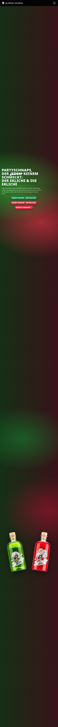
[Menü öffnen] (54, 3)
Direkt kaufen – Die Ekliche (24, 203)
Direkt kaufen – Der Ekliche (24, 198)
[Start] (12, 3)
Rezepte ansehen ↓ (23, 207)
